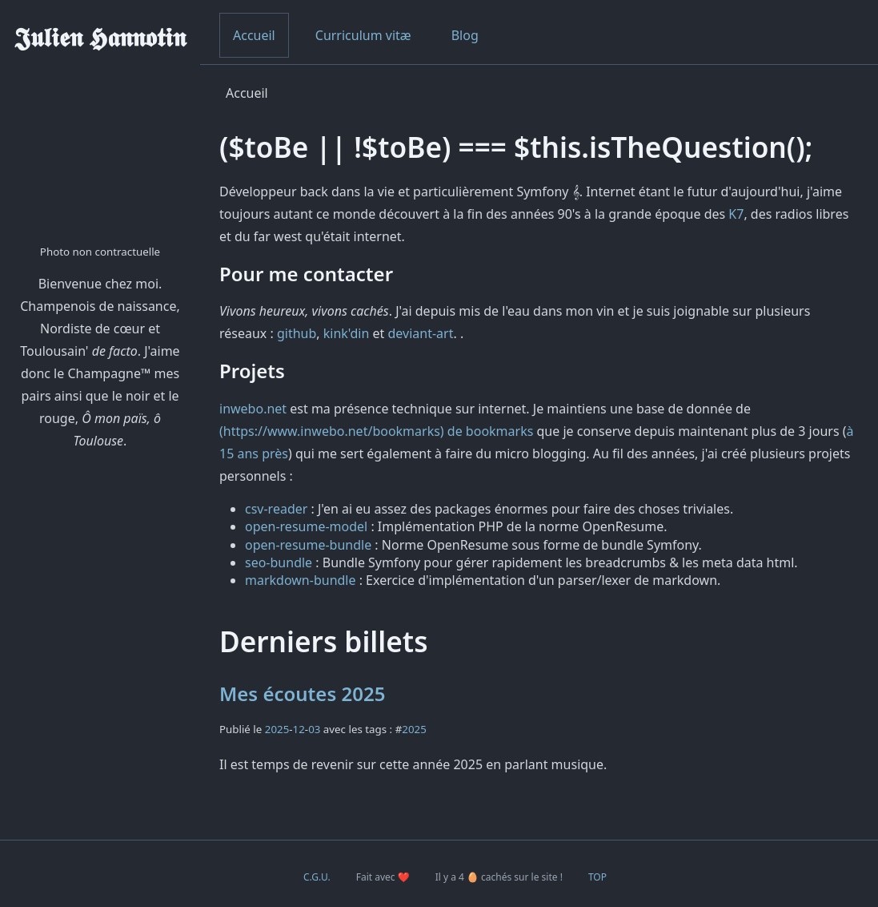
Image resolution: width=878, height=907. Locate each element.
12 (299, 729)
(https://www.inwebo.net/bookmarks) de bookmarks (376, 431)
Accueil (254, 35)
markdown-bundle (300, 580)
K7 (736, 214)
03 (314, 729)
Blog (465, 35)
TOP (597, 877)
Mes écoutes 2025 (302, 693)
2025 (277, 729)
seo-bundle (278, 562)
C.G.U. (317, 877)
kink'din (346, 333)
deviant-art (421, 333)
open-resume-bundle (308, 545)
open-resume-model (306, 526)
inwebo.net (253, 408)
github (296, 333)
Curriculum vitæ (363, 35)
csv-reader (276, 509)
